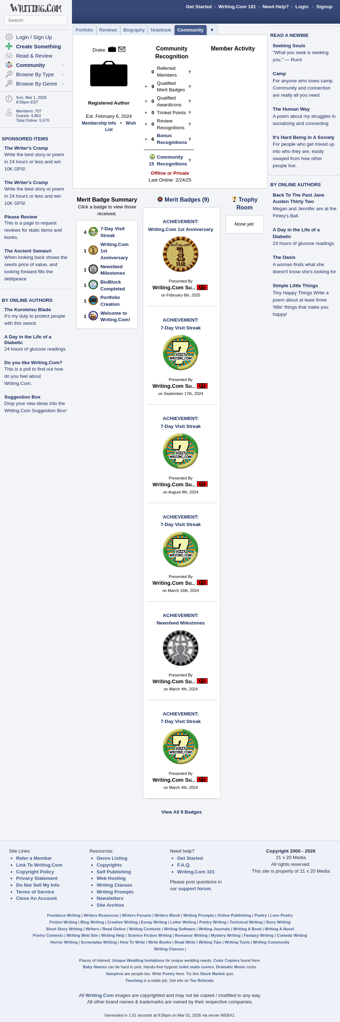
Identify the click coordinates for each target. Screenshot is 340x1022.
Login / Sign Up (34, 37)
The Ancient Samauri (28, 251)
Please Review (20, 217)
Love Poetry (281, 915)
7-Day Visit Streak (181, 324)
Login (301, 6)
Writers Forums (136, 915)
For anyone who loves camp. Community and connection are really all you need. (303, 88)
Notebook (161, 30)
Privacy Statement (37, 878)
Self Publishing (114, 871)
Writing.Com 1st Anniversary (181, 225)
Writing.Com (100, 995)
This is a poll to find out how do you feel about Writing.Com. (33, 376)
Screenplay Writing (99, 942)
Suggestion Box (22, 397)
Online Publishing (234, 915)
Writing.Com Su (173, 287)
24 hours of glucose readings (34, 349)
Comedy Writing (292, 935)
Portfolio (84, 30)
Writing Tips (210, 942)
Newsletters (110, 898)
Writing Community (271, 942)
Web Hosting (111, 878)
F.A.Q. (184, 865)
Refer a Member (34, 858)
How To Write (132, 942)
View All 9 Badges (181, 812)
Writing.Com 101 (237, 6)
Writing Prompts (115, 892)
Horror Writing (64, 942)
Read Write (185, 942)
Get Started (199, 6)
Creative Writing (122, 922)
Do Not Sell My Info (37, 885)
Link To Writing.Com (39, 865)
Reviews (108, 30)
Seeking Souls (289, 45)
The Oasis (284, 257)
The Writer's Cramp (26, 148)
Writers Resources (101, 915)
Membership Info (99, 123)
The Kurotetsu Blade (27, 309)
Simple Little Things (295, 285)
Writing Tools (237, 942)
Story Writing (278, 922)
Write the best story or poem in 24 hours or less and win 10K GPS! (34, 162)
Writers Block (167, 915)
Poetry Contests (48, 935)
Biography (134, 30)
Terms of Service (35, 892)
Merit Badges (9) (187, 200)
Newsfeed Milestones (181, 619)
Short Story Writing (64, 929)
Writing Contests (145, 929)
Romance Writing (191, 935)
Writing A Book (247, 929)
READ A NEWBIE (289, 35)
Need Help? (275, 6)
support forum (194, 888)
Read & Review (34, 56)
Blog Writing (92, 922)
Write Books (159, 942)
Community (190, 30)
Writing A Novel (279, 929)
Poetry (260, 915)
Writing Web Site (82, 935)
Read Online (114, 929)
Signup (324, 6)
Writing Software (179, 929)
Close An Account (36, 898)
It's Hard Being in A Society (304, 137)
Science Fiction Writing (150, 935)
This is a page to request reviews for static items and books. (33, 230)
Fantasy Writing (258, 935)
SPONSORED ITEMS (25, 138)
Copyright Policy (35, 871)
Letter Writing (183, 922)
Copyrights (109, 865)
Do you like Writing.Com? (33, 362)
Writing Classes (114, 885)
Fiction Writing (63, 922)
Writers (92, 929)
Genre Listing (112, 858)
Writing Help (113, 935)
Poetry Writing (213, 922)
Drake (99, 50)
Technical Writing (246, 922)
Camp (279, 73)
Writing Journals (214, 929)
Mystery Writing (226, 935)
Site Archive (110, 905)
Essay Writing (154, 922)
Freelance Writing (64, 915)
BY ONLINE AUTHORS (27, 300)
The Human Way (291, 109)
